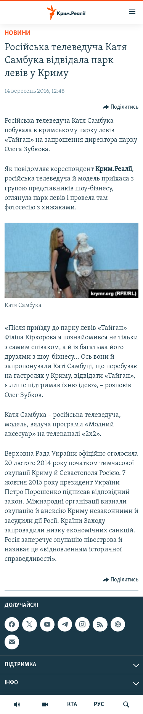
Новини (18, 33)
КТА (72, 704)
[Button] (121, 107)
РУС (99, 704)
